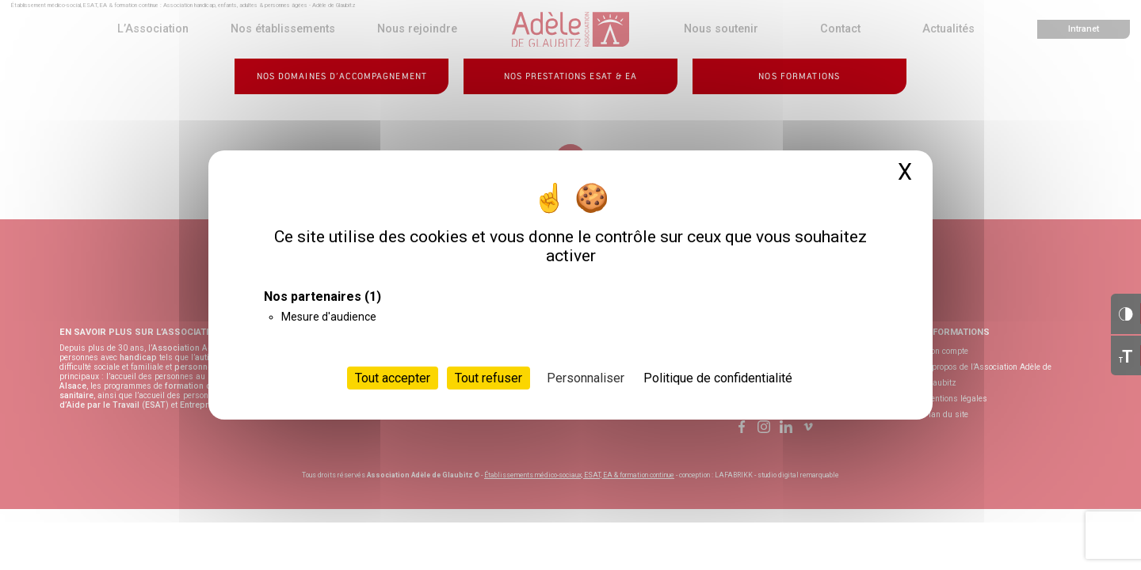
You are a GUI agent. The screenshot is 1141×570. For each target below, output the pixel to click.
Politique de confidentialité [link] (717, 378)
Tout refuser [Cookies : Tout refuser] (488, 378)
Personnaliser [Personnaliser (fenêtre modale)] (585, 378)
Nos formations (799, 76)
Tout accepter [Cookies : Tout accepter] (392, 378)
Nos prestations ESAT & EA (571, 76)
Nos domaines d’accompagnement (342, 76)
